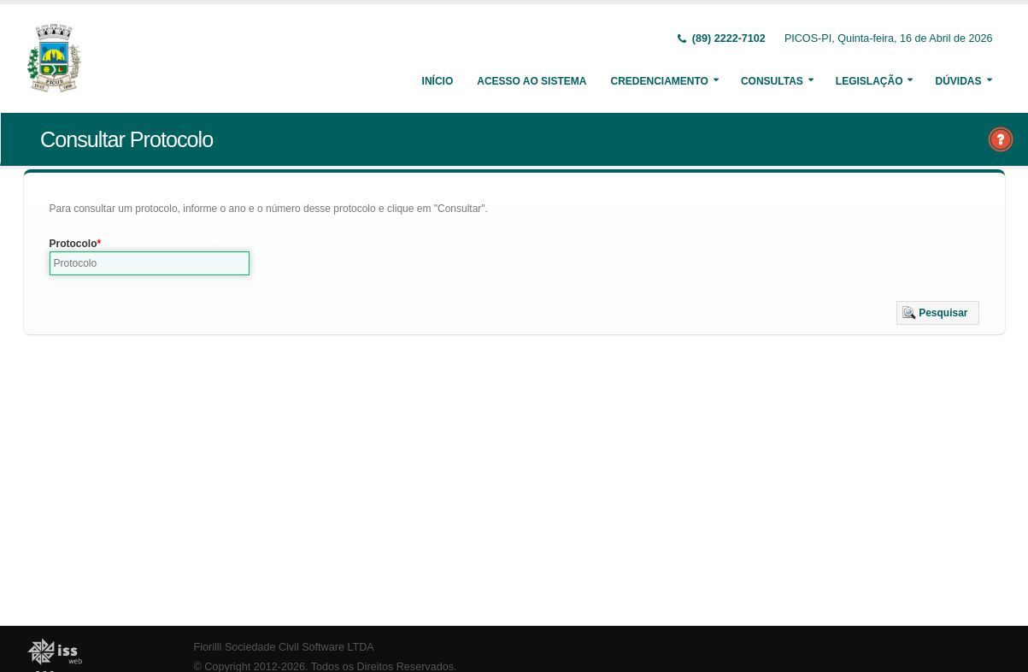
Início (438, 81)
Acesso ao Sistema (531, 81)
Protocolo (73, 244)
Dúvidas (958, 81)
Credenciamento (659, 81)
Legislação (869, 81)
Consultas (772, 81)
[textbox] (150, 263)
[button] (937, 313)
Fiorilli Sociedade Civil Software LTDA (284, 647)
